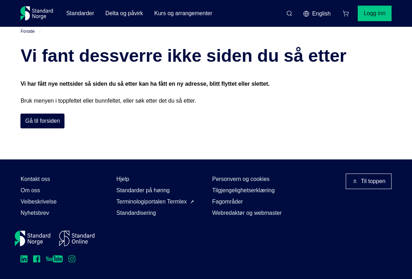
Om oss (30, 190)
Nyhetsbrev (34, 213)
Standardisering (136, 213)
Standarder (80, 13)
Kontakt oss (35, 179)
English (317, 14)
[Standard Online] (76, 238)
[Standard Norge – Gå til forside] (37, 13)
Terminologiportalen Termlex (151, 202)
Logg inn (374, 13)
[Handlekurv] (346, 13)
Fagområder (227, 202)
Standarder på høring (143, 190)
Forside (27, 31)
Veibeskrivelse (38, 202)
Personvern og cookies (241, 179)
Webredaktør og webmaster (247, 213)
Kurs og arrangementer (183, 13)
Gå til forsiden (42, 121)
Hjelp (122, 179)
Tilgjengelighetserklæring (243, 190)
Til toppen (369, 181)
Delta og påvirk (124, 13)
